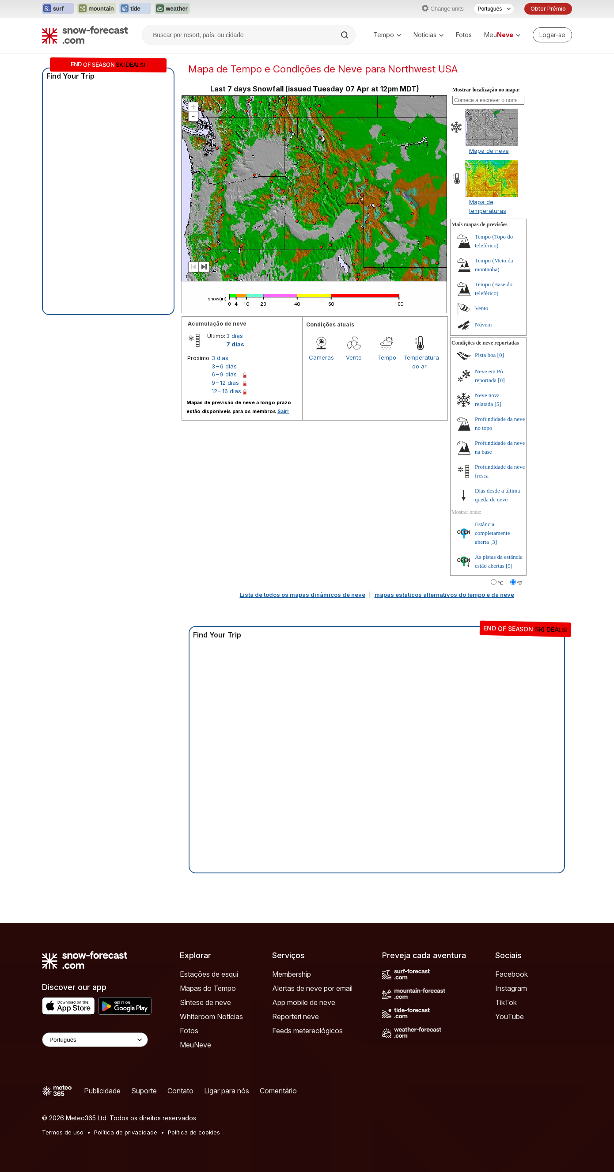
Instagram (511, 988)
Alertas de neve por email (312, 988)
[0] (500, 355)
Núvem (483, 324)
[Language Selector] (95, 1039)
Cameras (321, 357)
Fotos (464, 34)
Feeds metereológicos (307, 1030)
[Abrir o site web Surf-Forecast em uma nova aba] (58, 9)
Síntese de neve (205, 1002)
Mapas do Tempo (208, 988)
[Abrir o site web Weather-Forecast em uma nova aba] (172, 9)
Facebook (511, 974)
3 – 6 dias (224, 366)
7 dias (235, 344)
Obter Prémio (548, 8)
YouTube (509, 1016)
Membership (291, 974)
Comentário (278, 1090)
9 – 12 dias (225, 382)
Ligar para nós (226, 1090)
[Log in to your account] (552, 34)
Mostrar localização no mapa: (486, 90)
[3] (493, 542)
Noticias (428, 34)
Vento (354, 357)
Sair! (283, 411)
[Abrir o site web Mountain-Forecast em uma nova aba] (96, 9)
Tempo (387, 34)
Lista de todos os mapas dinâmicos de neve (302, 594)
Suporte (144, 1090)
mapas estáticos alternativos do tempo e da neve (444, 594)
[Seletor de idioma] (494, 9)
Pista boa (485, 355)
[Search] (345, 35)
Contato (180, 1090)
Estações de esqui (209, 974)
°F (519, 583)
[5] (497, 404)
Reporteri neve (295, 1016)
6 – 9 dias (224, 374)
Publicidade (102, 1090)
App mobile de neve (303, 1002)
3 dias (234, 335)
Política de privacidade (125, 1132)
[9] (509, 565)
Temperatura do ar (419, 362)
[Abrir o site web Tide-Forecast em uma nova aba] (135, 9)
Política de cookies (194, 1132)
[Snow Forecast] (85, 35)
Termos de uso (62, 1132)
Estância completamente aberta (492, 533)
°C (501, 583)
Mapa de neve (489, 150)
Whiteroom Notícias (211, 1016)
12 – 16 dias (226, 390)
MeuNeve (195, 1044)
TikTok (506, 1002)
